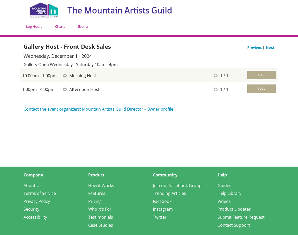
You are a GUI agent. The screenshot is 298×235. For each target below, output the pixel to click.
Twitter (160, 217)
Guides (224, 185)
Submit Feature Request (241, 217)
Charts (60, 26)
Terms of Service (40, 193)
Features (96, 193)
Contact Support (234, 225)
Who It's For (99, 209)
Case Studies (100, 225)
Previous (255, 47)
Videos (224, 201)
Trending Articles (169, 193)
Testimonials (100, 217)
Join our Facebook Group (177, 185)
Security (31, 209)
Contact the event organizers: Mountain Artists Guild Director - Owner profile (98, 109)
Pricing (95, 201)
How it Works (101, 185)
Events (83, 26)
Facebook (162, 201)
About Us (33, 185)
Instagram (163, 209)
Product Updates (234, 209)
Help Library (229, 193)
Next (270, 47)
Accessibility (35, 217)
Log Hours (34, 26)
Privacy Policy (37, 201)
